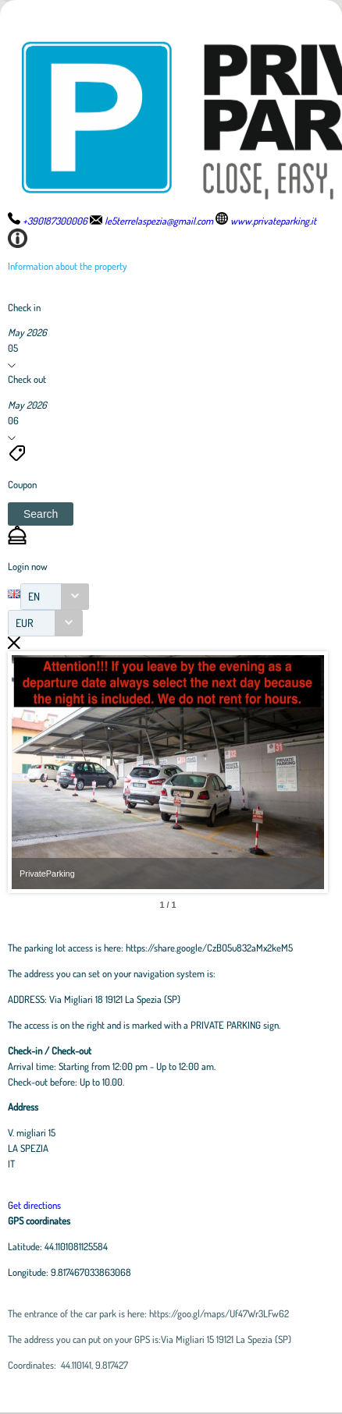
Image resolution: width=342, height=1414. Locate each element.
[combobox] (54, 596)
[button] (40, 514)
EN (34, 596)
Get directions (34, 1205)
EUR (25, 622)
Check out (27, 379)
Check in (24, 307)
